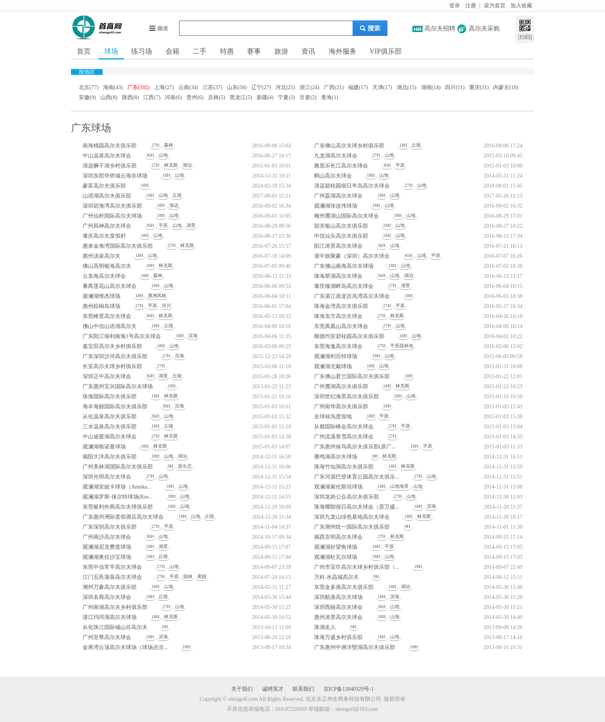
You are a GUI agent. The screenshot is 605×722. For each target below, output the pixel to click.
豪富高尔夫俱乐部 (104, 186)
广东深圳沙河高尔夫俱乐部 (115, 356)
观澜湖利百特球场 (335, 356)
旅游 (281, 51)
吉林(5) (216, 97)
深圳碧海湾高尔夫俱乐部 (112, 206)
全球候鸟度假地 (333, 416)
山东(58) (237, 87)
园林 (188, 576)
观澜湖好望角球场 (335, 547)
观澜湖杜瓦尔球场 (335, 557)
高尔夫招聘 (439, 28)
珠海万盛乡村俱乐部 (338, 637)
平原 (400, 165)
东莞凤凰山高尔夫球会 (341, 326)
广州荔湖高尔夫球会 (338, 196)
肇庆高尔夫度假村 (104, 236)
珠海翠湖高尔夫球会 (338, 276)
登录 (454, 5)
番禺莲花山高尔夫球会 (110, 286)
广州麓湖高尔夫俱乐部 (341, 386)
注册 (470, 5)
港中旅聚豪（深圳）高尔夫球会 (352, 256)
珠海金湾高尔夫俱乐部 (341, 306)
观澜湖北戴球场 (333, 366)
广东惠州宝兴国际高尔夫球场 (118, 386)
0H (165, 626)
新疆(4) (265, 97)
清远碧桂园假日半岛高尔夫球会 (352, 186)
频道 (158, 28)
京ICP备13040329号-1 (348, 689)
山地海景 (399, 486)
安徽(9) (87, 97)
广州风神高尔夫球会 (107, 226)
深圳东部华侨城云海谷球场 (115, 176)
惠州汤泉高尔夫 (101, 256)
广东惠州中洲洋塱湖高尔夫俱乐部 (354, 647)
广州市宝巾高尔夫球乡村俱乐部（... (356, 567)
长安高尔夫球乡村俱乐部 (112, 366)
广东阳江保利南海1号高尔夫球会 (122, 336)
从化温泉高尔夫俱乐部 (110, 416)
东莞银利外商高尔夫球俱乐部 (118, 507)
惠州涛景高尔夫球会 (338, 617)
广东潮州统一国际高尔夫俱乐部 (352, 527)
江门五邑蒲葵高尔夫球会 (112, 577)
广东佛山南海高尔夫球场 (343, 266)
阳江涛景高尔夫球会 (338, 246)
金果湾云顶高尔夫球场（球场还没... (125, 647)
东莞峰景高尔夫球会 (107, 316)
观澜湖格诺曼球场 (104, 447)
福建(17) (358, 87)
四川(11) (455, 87)
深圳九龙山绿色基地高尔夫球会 (352, 517)
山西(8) (108, 97)
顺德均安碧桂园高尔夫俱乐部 (349, 336)
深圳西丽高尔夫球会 (338, 607)
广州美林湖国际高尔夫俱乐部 (118, 467)
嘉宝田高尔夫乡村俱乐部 (112, 346)
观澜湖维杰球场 (101, 296)
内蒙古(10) (505, 87)
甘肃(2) (307, 97)
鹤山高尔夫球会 (333, 176)
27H (156, 145)
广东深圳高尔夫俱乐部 (110, 527)
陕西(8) (130, 97)
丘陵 (416, 145)
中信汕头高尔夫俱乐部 (341, 236)
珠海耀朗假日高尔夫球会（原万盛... (356, 507)
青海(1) (329, 97)
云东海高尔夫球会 (104, 276)
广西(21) (333, 87)
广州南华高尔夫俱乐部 (341, 406)
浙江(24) (309, 87)
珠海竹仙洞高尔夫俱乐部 (343, 467)
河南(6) (173, 97)
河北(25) (285, 87)
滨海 (193, 335)
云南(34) (188, 87)
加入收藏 (521, 5)
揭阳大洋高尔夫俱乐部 (110, 457)
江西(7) (151, 97)
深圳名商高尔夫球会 (107, 597)
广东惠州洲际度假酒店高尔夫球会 (123, 517)
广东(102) (138, 87)
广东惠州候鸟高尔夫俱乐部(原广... (354, 447)
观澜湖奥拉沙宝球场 (107, 557)
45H (409, 255)
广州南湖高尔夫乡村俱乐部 (115, 607)
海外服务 (343, 51)
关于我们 (242, 689)
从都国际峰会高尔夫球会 (343, 426)
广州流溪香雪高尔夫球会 (343, 437)
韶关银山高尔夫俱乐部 (341, 226)
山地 (163, 155)
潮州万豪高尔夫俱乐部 (110, 587)
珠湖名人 (325, 627)
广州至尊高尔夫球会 (107, 637)
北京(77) (88, 87)
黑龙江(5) (241, 97)
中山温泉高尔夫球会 (107, 156)
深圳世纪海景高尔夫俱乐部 (346, 396)
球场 (111, 51)
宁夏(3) (286, 97)
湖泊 (187, 165)
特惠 (227, 51)
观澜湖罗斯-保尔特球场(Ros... (118, 497)
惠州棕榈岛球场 (101, 306)
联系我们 (303, 689)
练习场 (141, 51)
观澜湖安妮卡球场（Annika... (117, 487)
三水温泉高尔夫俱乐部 (110, 426)
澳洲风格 (157, 295)
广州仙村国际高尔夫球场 (112, 216)
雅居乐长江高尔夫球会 (341, 166)
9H (375, 456)
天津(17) (382, 87)
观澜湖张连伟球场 (335, 206)
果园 (201, 576)
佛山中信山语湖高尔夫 (110, 326)
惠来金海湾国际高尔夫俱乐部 (118, 246)
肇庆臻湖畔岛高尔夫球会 (343, 286)
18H (403, 145)
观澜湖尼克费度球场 (107, 547)
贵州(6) (194, 97)
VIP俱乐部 (386, 51)
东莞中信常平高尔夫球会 (112, 567)
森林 (168, 145)
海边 (174, 205)
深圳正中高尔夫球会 (107, 376)
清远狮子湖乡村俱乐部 (110, 166)
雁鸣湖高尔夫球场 (335, 457)
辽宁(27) (261, 87)
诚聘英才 (273, 689)
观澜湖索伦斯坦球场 (338, 487)
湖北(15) (406, 87)
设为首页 (494, 5)
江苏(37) (212, 87)
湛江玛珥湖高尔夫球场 (110, 617)
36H (150, 155)
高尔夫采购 (484, 28)
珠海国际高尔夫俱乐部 (110, 396)
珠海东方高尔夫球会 (338, 316)
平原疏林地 (401, 345)
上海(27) (164, 87)
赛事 (254, 51)
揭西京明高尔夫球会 (338, 537)
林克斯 (171, 165)
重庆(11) (479, 87)
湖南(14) (431, 87)
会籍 (172, 51)
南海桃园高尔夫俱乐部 (110, 146)
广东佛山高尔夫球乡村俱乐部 (349, 146)
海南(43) (113, 87)
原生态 (185, 466)
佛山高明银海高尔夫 (107, 266)
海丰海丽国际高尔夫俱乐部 (115, 406)
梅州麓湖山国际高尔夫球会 (346, 216)
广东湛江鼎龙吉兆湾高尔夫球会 (352, 296)
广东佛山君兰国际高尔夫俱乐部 (352, 376)
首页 (84, 51)
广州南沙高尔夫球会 (107, 537)
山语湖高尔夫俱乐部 (107, 196)
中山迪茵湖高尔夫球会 (110, 437)
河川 (166, 305)
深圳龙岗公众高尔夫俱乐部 (346, 497)
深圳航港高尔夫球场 (338, 597)
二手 (199, 51)
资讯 (308, 51)
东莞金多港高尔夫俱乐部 (343, 587)
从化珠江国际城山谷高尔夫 (115, 627)
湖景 (191, 225)
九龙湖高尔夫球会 (335, 156)
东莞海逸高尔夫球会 (338, 346)
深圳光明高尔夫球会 (107, 477)
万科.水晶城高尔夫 (336, 577)
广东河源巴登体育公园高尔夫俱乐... (356, 477)
